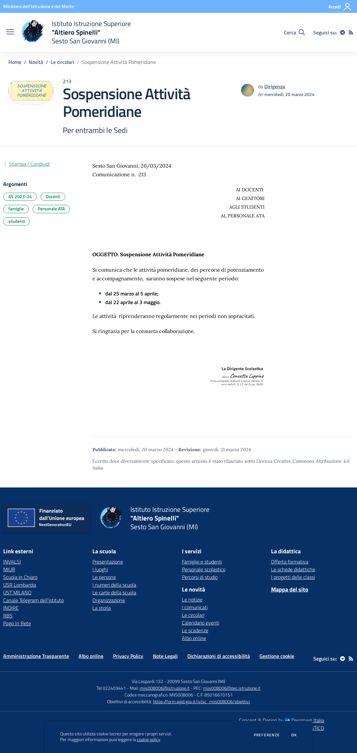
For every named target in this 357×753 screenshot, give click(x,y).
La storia (101, 608)
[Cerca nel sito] (294, 32)
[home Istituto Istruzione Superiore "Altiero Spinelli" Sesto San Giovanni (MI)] (76, 32)
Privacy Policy (128, 656)
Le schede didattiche (293, 569)
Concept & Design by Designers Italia (281, 720)
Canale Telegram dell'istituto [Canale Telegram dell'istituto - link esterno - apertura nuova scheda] (33, 600)
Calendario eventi (200, 622)
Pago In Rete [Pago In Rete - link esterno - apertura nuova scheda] (17, 623)
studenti (16, 221)
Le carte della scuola (114, 592)
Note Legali (165, 656)
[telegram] (342, 32)
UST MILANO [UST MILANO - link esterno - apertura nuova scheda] (17, 592)
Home (14, 62)
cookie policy (148, 739)
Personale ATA (51, 208)
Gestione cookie (276, 656)
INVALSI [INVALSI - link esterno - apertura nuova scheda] (12, 561)
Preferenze (267, 735)
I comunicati (195, 607)
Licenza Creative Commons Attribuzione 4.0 (303, 461)
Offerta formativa (289, 561)
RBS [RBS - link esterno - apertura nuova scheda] (8, 615)
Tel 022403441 (111, 688)
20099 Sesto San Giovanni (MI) (196, 681)
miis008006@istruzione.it (165, 688)
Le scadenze (195, 630)
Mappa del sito (289, 589)
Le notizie (192, 599)
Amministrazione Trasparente (36, 656)
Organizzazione (108, 600)
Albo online (194, 638)
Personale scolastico (203, 569)
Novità (36, 62)
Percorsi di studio (200, 577)
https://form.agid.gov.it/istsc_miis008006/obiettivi (201, 701)
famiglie (16, 208)
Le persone (104, 577)
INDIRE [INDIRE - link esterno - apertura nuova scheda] (11, 608)
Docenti (53, 196)
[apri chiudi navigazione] (10, 32)
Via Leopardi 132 (147, 681)
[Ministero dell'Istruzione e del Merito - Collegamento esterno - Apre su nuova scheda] (38, 6)
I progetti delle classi (293, 577)
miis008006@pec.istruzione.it (231, 688)
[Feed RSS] (351, 32)
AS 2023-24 (20, 196)
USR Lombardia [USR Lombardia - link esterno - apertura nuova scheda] (19, 585)
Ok (294, 735)
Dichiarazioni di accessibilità (218, 656)
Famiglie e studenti (202, 561)
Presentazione (107, 561)
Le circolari (62, 62)
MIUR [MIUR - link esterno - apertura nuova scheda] (9, 569)
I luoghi (100, 569)
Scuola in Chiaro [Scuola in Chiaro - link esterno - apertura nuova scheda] (20, 577)
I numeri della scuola (114, 585)
